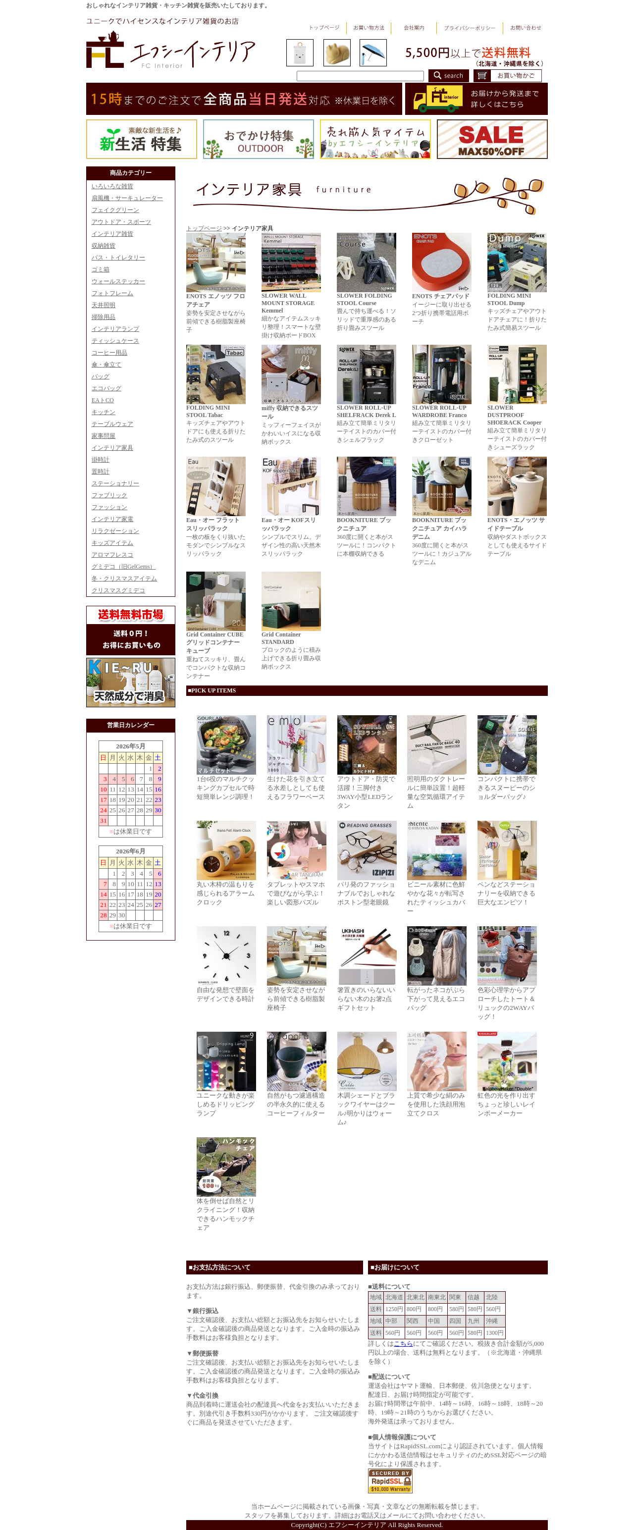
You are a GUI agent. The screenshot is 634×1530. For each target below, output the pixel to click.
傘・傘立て (106, 364)
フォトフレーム (112, 293)
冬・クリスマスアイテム (124, 578)
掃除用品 (103, 317)
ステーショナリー (115, 483)
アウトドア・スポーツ (121, 221)
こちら (403, 1343)
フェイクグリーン (115, 210)
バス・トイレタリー (118, 257)
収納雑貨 (103, 245)
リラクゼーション (115, 531)
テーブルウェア (112, 424)
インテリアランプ (115, 328)
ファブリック (109, 495)
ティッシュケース (115, 340)
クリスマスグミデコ (118, 590)
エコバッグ (106, 388)
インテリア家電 (112, 519)
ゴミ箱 (100, 269)
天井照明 (103, 305)
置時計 (100, 471)
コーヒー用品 (109, 352)
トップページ (204, 228)
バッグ (100, 376)
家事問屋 (103, 435)
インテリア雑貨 (112, 233)
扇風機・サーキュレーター (127, 198)
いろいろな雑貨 (112, 186)
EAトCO (103, 400)
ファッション (109, 507)
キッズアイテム (112, 542)
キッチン (103, 412)
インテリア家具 (112, 447)
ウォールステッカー (118, 281)
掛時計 (100, 459)
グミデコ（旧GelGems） (124, 566)
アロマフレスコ (112, 554)
